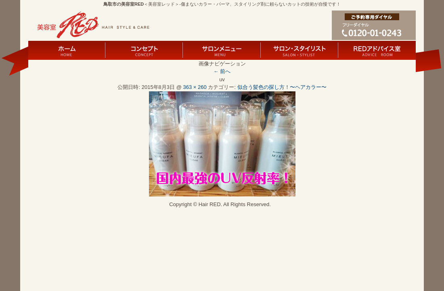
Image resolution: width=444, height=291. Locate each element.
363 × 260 (195, 87)
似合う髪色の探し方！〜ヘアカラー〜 (282, 87)
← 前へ (222, 71)
